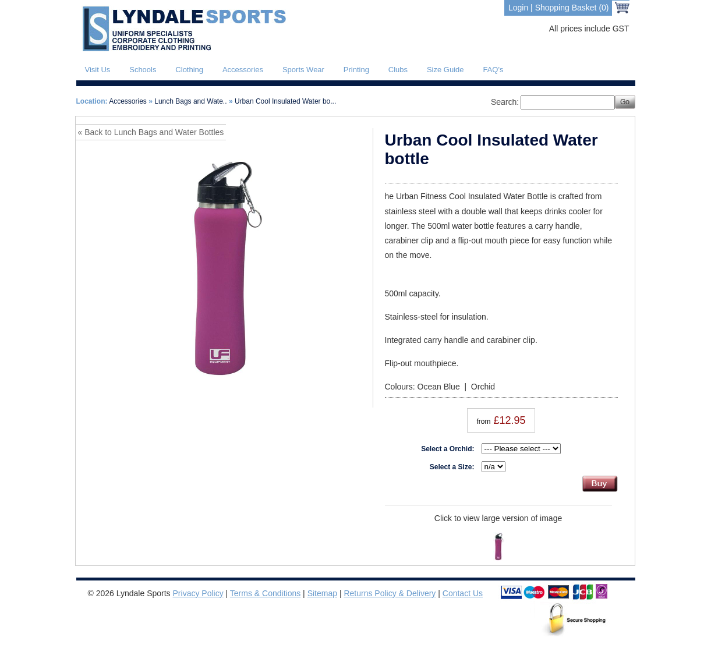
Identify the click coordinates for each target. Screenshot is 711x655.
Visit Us (98, 69)
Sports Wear (303, 69)
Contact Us (463, 593)
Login (518, 7)
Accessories (242, 69)
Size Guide (445, 69)
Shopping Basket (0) (572, 7)
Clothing (189, 69)
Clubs (398, 69)
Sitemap (322, 593)
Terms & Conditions (265, 593)
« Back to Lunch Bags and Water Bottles (151, 132)
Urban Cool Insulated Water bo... (285, 101)
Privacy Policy (198, 593)
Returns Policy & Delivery (390, 593)
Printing (356, 69)
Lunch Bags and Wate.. (190, 101)
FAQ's (493, 69)
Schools (142, 69)
